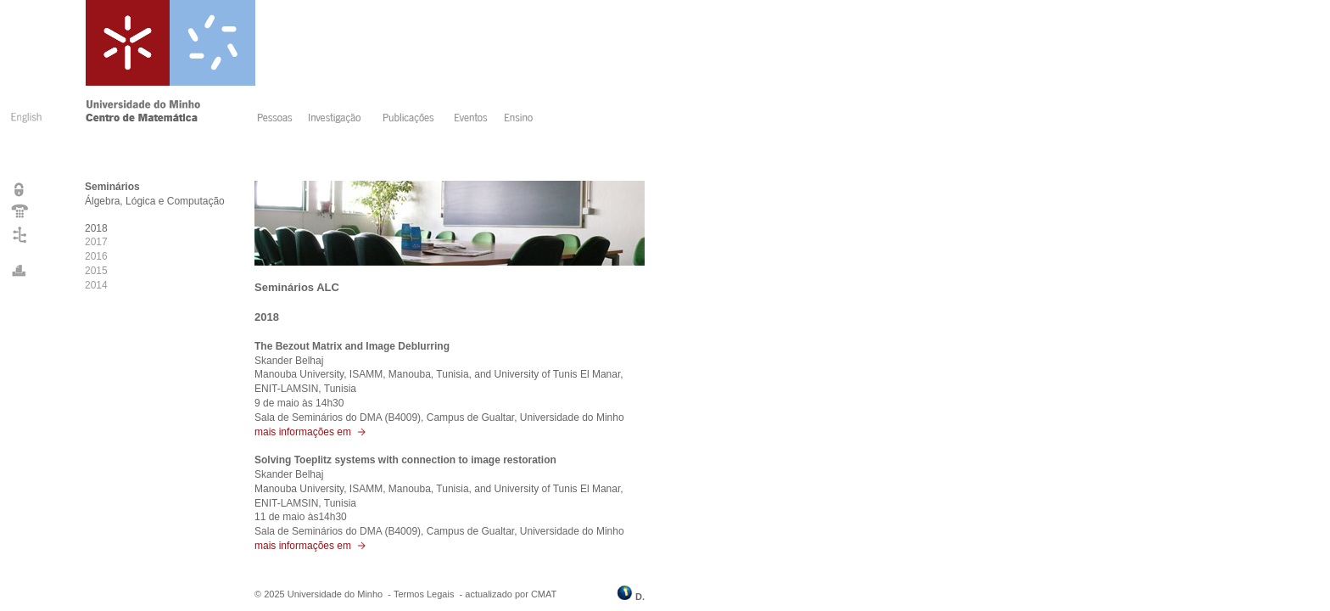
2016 (96, 256)
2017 (96, 242)
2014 (96, 285)
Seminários (112, 187)
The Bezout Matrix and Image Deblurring (352, 346)
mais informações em (310, 432)
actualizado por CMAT (510, 594)
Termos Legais (424, 594)
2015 (96, 271)
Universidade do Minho (335, 594)
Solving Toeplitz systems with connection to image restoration (405, 460)
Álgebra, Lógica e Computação (155, 201)
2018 (96, 228)
